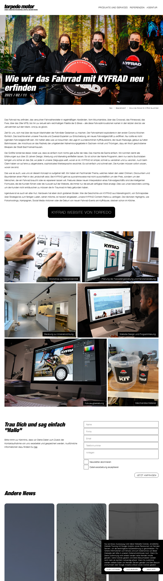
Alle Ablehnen (132, 569)
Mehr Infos (151, 569)
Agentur (152, 7)
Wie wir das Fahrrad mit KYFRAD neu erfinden (144, 108)
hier (35, 447)
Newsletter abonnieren (100, 462)
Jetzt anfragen (146, 475)
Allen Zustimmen (113, 569)
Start (110, 108)
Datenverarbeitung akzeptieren (104, 467)
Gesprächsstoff (121, 108)
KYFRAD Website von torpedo (81, 212)
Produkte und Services (113, 7)
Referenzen (137, 7)
